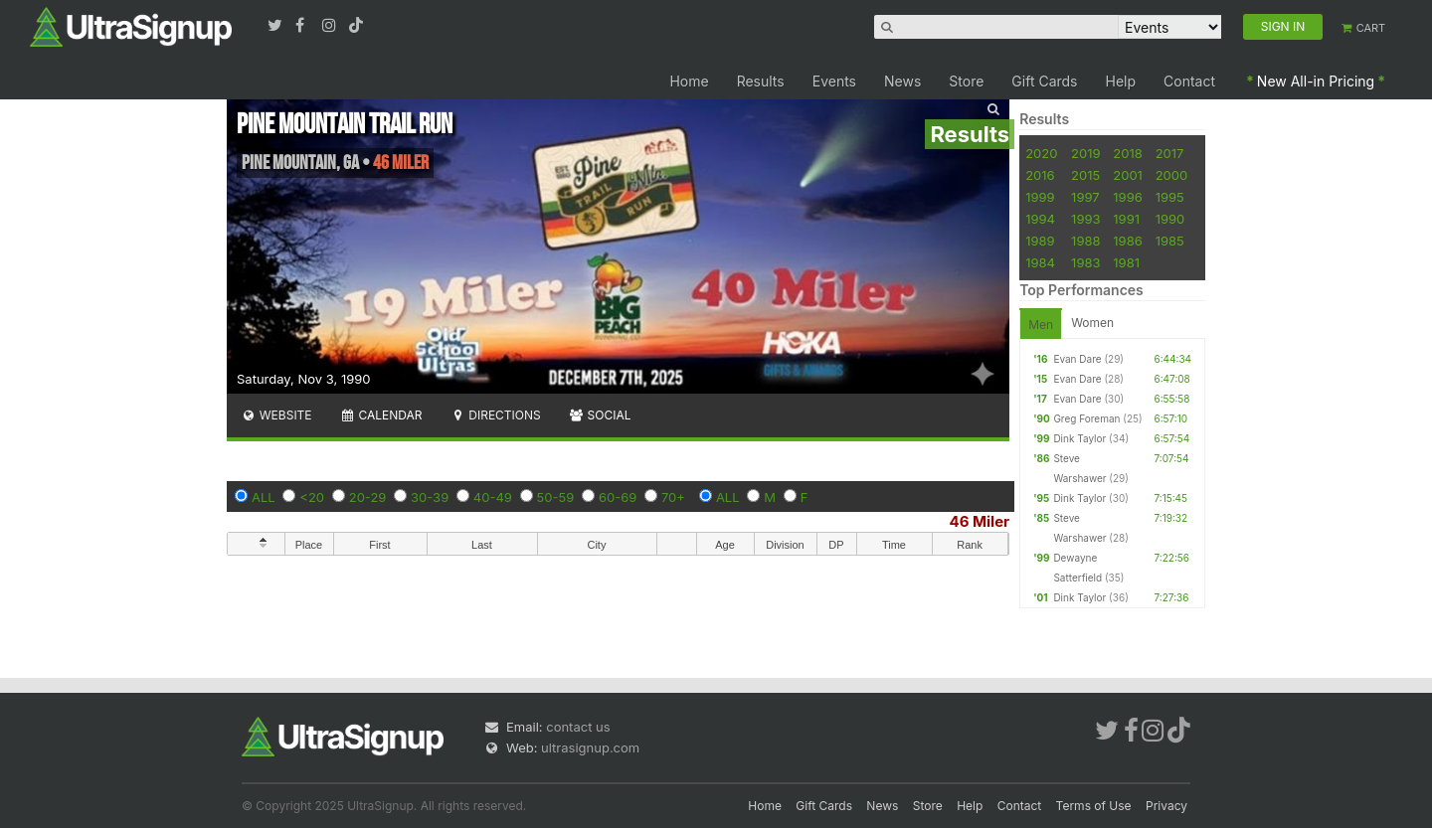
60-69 (617, 497)
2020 (1041, 153)
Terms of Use (1094, 805)
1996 (1127, 197)
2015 (1085, 175)
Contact (1189, 81)
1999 (1039, 197)
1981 (1126, 262)
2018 (1127, 153)
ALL (263, 497)
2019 (1085, 153)
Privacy (1166, 805)
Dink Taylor (1079, 438)
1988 (1085, 240)
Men (1040, 324)
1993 (1085, 219)
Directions (494, 415)
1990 (1170, 219)
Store (966, 81)
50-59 (556, 497)
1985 (1170, 240)
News (902, 81)
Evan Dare (1077, 359)
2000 (1172, 175)
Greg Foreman (1086, 418)
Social (600, 415)
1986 (1127, 240)
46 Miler (980, 521)
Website (276, 415)
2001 (1128, 175)
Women (1092, 322)
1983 (1085, 262)
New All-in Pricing (1315, 81)
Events (834, 81)
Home (688, 81)
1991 (1126, 219)
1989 (1039, 240)
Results (761, 81)
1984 (1040, 262)
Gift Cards (1044, 81)
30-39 (429, 497)
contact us (578, 727)
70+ (673, 497)
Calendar (381, 415)
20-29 (368, 497)
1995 (1170, 197)
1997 (1085, 197)
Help (1121, 81)
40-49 (492, 497)
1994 (1040, 219)
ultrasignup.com (590, 747)
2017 (1170, 153)
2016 (1039, 175)
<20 (311, 497)
